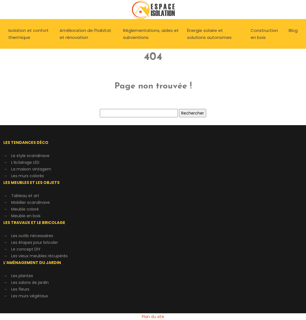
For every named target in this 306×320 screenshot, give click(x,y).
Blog (293, 30)
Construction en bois (264, 33)
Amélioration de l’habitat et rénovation (85, 33)
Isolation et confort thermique (28, 33)
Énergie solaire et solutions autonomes (209, 33)
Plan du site (153, 316)
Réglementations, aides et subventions (151, 33)
